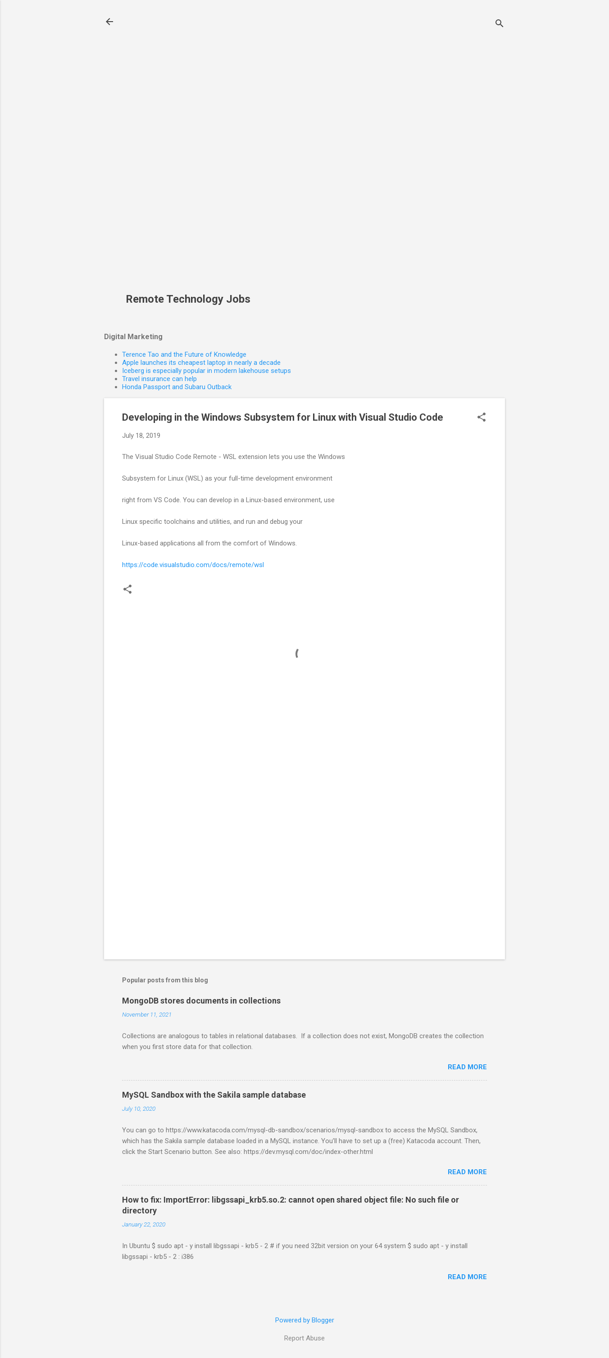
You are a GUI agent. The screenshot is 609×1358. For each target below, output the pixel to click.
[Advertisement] (191, 151)
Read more (467, 1067)
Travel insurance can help (159, 379)
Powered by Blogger (304, 1320)
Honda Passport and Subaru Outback (177, 387)
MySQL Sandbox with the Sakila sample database (214, 1094)
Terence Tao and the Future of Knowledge (184, 354)
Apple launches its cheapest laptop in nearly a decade (201, 363)
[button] (481, 418)
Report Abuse (304, 1338)
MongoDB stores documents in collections (201, 1000)
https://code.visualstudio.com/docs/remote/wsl (193, 565)
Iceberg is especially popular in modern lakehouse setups (206, 371)
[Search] (499, 24)
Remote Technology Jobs (188, 299)
